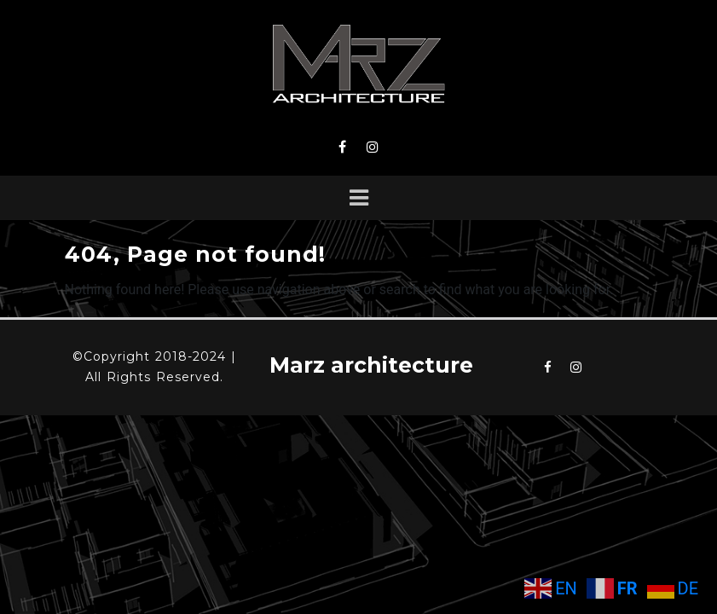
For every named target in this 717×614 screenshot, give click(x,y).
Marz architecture (371, 365)
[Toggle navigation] (359, 197)
